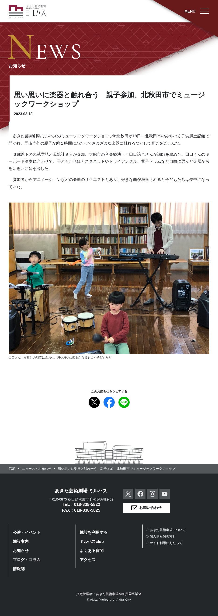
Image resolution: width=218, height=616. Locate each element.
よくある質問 (92, 550)
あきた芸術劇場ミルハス (27, 11)
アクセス (88, 560)
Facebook (109, 402)
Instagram (152, 494)
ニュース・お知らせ (36, 468)
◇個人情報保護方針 (160, 536)
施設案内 (21, 541)
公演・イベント (27, 532)
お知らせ (21, 550)
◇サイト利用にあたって (163, 543)
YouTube (164, 494)
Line (124, 402)
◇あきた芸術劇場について (165, 530)
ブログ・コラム (27, 560)
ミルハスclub (92, 541)
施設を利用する (93, 532)
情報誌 (19, 569)
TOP (12, 468)
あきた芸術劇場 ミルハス (81, 490)
